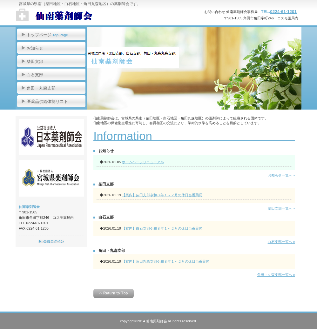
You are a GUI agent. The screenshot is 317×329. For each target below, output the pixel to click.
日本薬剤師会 (51, 137)
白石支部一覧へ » (281, 242)
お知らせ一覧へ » (281, 175)
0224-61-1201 (283, 11)
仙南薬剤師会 (79, 16)
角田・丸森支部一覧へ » (276, 275)
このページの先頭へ (113, 293)
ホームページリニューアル (143, 162)
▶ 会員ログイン (51, 241)
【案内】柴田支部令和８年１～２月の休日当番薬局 (162, 195)
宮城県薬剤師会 (51, 178)
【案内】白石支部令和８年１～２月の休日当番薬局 (162, 228)
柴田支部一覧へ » (281, 208)
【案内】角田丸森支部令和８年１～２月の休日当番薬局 (165, 261)
